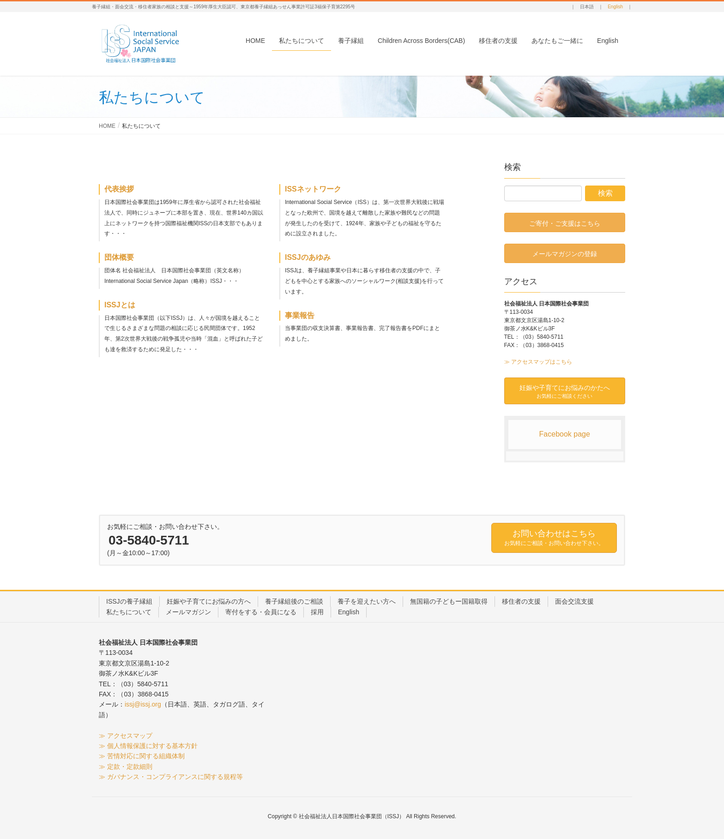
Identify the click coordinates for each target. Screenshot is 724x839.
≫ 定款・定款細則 (125, 766)
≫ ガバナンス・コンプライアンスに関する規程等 (171, 776)
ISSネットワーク (313, 189)
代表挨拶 (119, 189)
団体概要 (119, 257)
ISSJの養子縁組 (129, 601)
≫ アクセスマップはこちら (538, 362)
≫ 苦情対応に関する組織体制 (142, 756)
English (615, 6)
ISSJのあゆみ (308, 257)
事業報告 (299, 315)
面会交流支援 (574, 601)
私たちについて (128, 612)
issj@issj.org (143, 704)
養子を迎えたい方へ (367, 601)
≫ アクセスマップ (125, 735)
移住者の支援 (521, 601)
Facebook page (564, 434)
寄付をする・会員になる (260, 612)
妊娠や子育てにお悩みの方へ (209, 601)
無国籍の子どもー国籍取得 (449, 601)
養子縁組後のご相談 (294, 601)
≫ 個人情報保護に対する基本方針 (148, 745)
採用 (317, 612)
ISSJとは (119, 305)
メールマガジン (188, 612)
